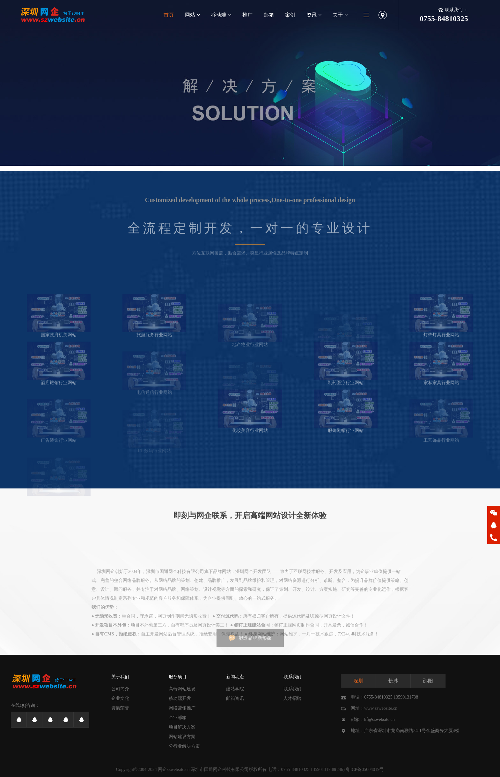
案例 (290, 15)
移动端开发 (180, 698)
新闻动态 (235, 676)
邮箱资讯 (235, 698)
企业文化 (120, 698)
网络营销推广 (182, 708)
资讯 (313, 15)
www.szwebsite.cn (380, 708)
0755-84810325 (295, 769)
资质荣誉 (120, 708)
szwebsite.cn (178, 769)
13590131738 (323, 769)
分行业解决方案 (184, 746)
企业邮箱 (178, 717)
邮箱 (269, 15)
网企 (162, 769)
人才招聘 (292, 698)
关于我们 (120, 676)
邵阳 (428, 681)
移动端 (221, 15)
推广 (247, 15)
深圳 (358, 681)
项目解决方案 (182, 727)
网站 (192, 15)
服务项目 (178, 676)
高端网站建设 (182, 688)
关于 (340, 15)
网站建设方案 (182, 736)
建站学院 (235, 688)
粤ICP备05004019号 (365, 769)
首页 (169, 15)
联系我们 (292, 676)
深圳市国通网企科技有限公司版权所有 (229, 769)
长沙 (393, 681)
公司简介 (120, 688)
